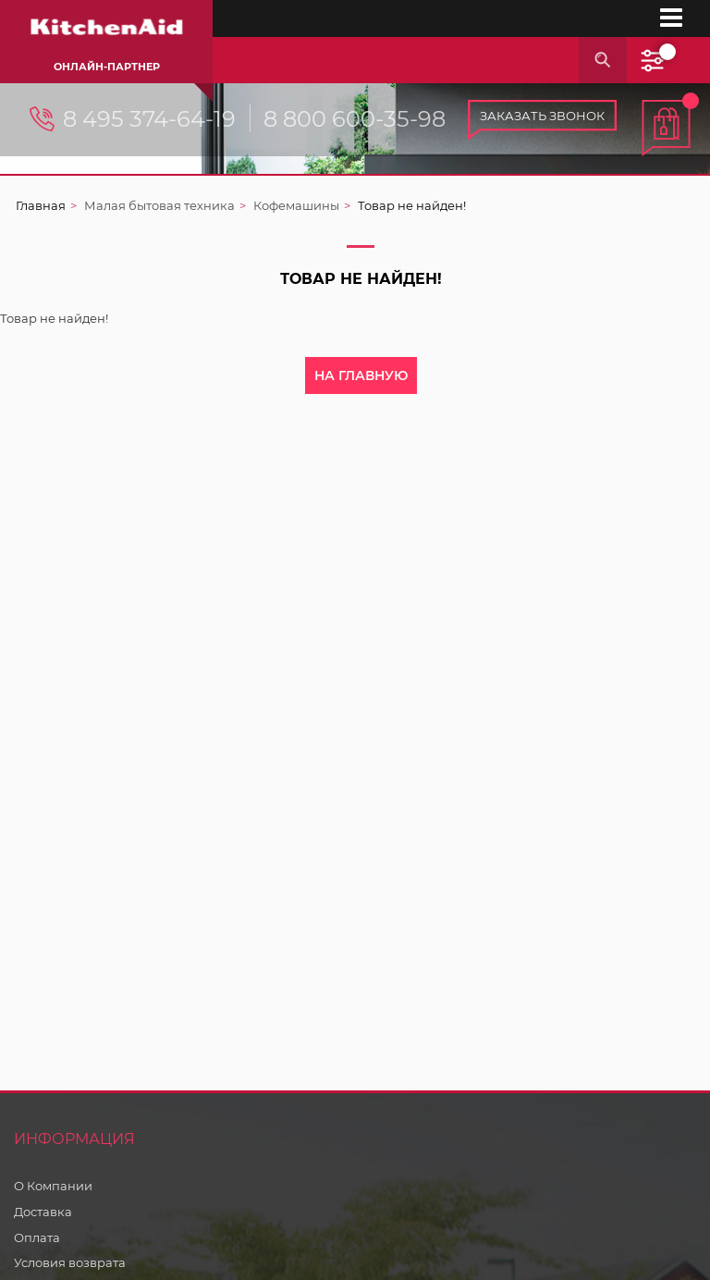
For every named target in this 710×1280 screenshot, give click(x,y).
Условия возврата (70, 1262)
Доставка (43, 1211)
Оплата (37, 1237)
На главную (361, 375)
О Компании (53, 1185)
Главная (41, 205)
